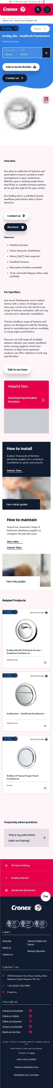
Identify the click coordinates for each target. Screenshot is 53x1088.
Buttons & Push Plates (19, 18)
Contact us (12, 78)
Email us (12, 992)
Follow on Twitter (17, 1016)
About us (6, 947)
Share (40, 28)
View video (13, 541)
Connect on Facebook (17, 1010)
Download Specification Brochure (22, 399)
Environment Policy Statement (26, 1075)
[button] (4, 18)
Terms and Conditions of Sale (26, 1067)
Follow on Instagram (17, 1021)
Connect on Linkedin (17, 1026)
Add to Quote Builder (18, 67)
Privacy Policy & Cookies (26, 1059)
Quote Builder (37, 613)
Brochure (13, 227)
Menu (47, 10)
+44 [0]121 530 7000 (18, 985)
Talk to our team (17, 369)
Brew (32, 1053)
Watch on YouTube (17, 1032)
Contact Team (14, 470)
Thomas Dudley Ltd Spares (37, 942)
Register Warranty (36, 951)
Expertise (6, 940)
